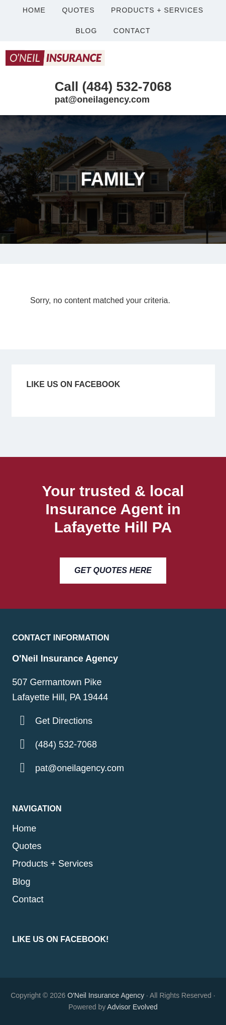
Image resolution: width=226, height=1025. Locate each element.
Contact (27, 899)
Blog (21, 882)
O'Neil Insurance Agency (105, 995)
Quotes (26, 846)
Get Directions (63, 721)
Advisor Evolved (132, 1007)
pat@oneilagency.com (79, 768)
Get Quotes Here (113, 570)
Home (24, 828)
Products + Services (52, 864)
